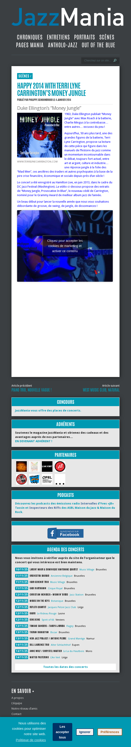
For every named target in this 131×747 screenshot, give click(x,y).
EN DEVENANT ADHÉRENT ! (33, 441)
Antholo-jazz (62, 45)
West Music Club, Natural (101, 390)
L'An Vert (55, 657)
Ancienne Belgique (61, 575)
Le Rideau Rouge (46, 613)
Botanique (57, 601)
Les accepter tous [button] (62, 732)
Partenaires (65, 455)
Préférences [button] (110, 732)
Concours (65, 402)
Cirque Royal (55, 588)
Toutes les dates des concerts (65, 667)
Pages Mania (30, 45)
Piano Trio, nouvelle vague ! (31, 390)
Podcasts (65, 495)
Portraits (84, 37)
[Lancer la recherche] (115, 60)
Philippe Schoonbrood (41, 100)
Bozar (53, 632)
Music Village (86, 569)
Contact (16, 714)
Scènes (106, 37)
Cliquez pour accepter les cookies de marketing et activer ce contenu (65, 246)
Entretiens (58, 37)
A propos (17, 697)
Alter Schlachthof (60, 644)
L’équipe (16, 703)
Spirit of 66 (48, 619)
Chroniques (30, 37)
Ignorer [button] (84, 732)
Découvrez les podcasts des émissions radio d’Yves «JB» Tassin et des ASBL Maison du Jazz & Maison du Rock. (65, 508)
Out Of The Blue (98, 45)
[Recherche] (97, 60)
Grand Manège (76, 638)
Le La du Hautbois (73, 651)
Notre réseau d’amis (24, 708)
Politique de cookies (31, 740)
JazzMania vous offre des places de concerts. (48, 410)
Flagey (69, 626)
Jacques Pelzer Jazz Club (62, 607)
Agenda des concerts (65, 549)
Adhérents (65, 424)
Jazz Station (77, 594)
